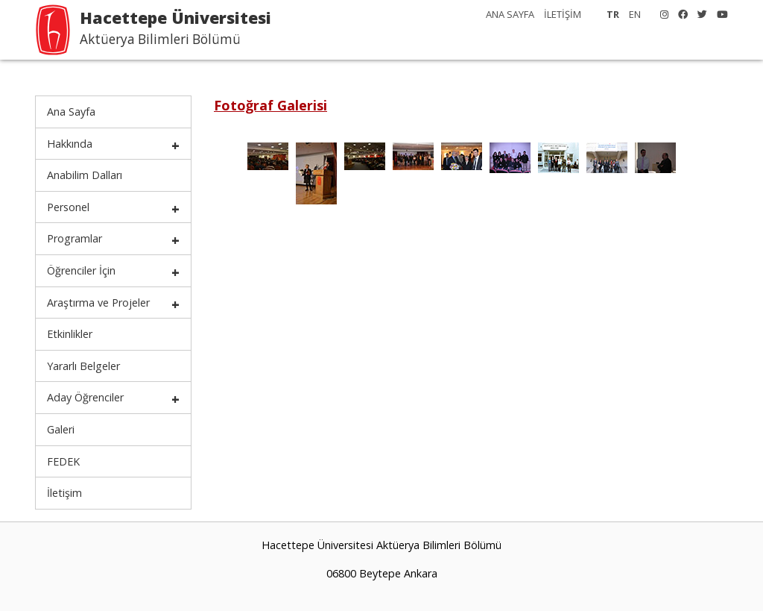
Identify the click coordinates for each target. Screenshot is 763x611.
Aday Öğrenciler (85, 397)
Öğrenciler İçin (81, 270)
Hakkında (69, 144)
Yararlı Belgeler (83, 366)
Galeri (61, 429)
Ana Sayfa (71, 111)
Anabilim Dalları (84, 175)
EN (635, 14)
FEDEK (63, 461)
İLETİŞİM (562, 14)
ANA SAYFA (510, 14)
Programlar (74, 238)
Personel (68, 207)
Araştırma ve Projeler (98, 302)
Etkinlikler (69, 334)
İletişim (64, 493)
